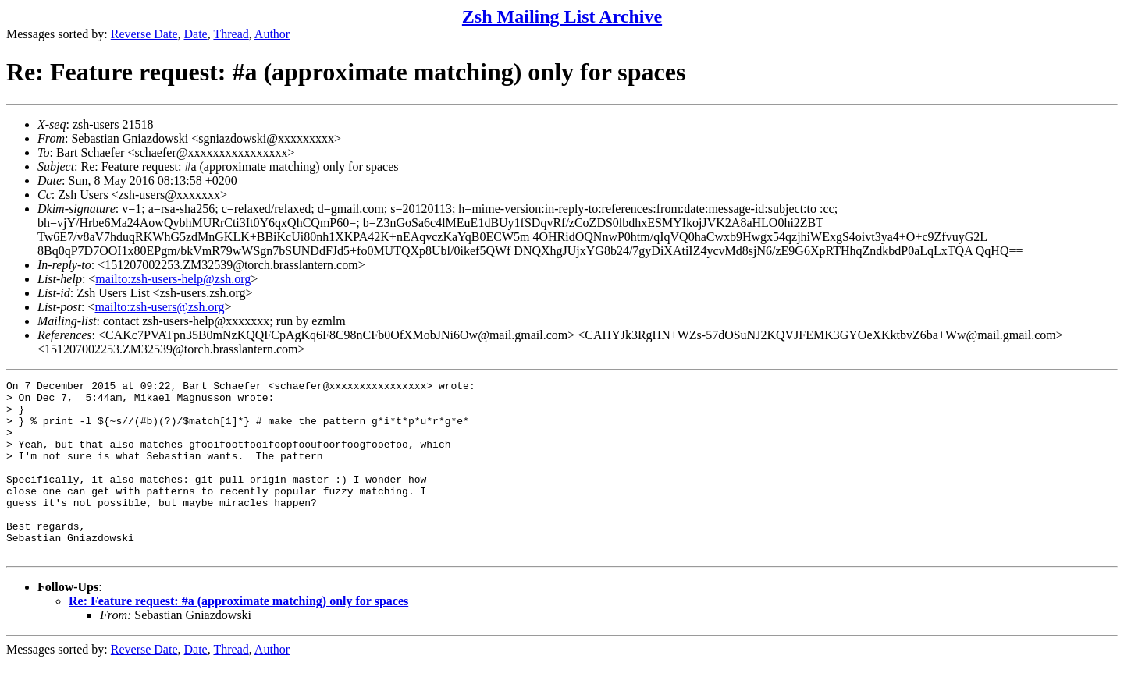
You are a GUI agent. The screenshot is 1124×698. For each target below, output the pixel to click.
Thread (230, 34)
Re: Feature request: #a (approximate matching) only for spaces (238, 636)
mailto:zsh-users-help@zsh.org (173, 278)
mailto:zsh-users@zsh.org (159, 307)
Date (196, 34)
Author (272, 34)
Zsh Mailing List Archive (562, 16)
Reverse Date (144, 34)
